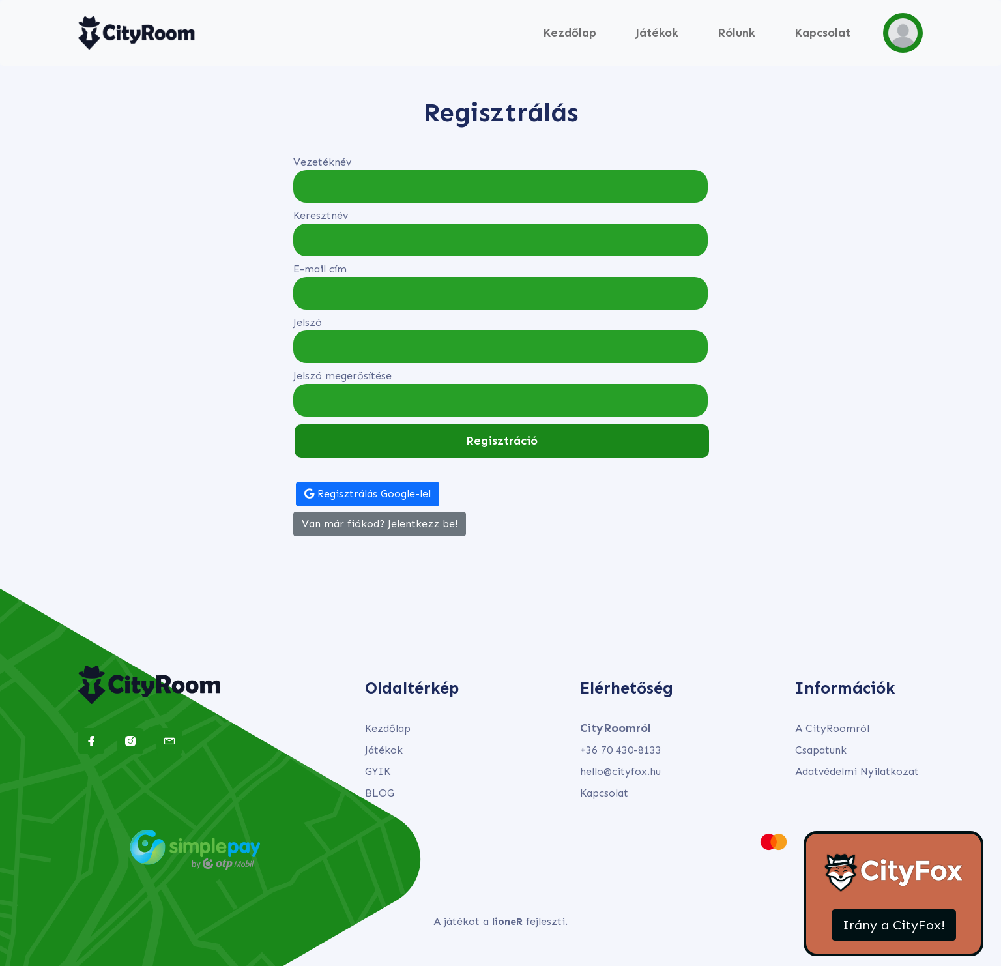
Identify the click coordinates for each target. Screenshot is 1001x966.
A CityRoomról (832, 728)
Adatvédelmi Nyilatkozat (857, 771)
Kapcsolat (822, 32)
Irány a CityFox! (894, 925)
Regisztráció (502, 440)
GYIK (377, 771)
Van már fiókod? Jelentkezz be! (379, 524)
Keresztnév (320, 215)
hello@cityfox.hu (620, 771)
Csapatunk (821, 750)
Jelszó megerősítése (342, 376)
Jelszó (307, 322)
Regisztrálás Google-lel (367, 494)
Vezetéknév (322, 162)
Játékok (656, 32)
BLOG (379, 793)
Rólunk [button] (736, 32)
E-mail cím (320, 269)
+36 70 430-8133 (620, 750)
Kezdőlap (569, 32)
